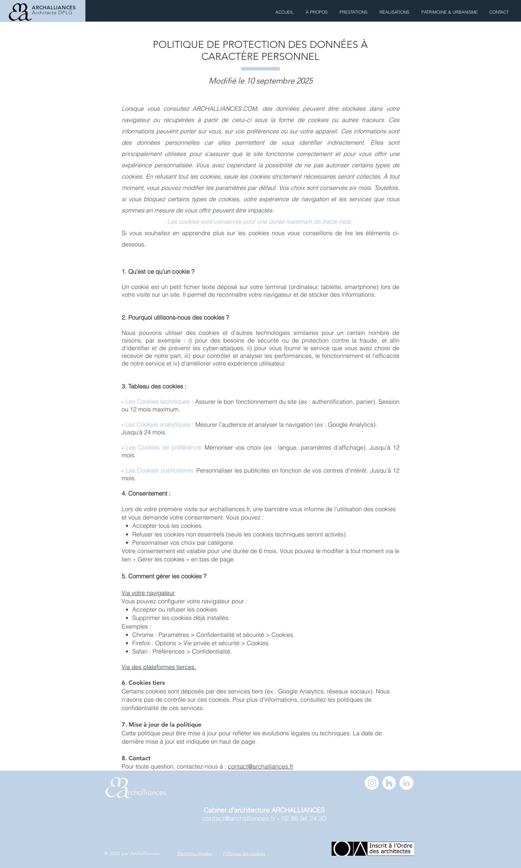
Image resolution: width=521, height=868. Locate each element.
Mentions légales (194, 853)
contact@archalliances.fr (260, 766)
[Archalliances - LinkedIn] (406, 783)
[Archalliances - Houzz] (389, 783)
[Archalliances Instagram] (372, 783)
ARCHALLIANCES (54, 7)
